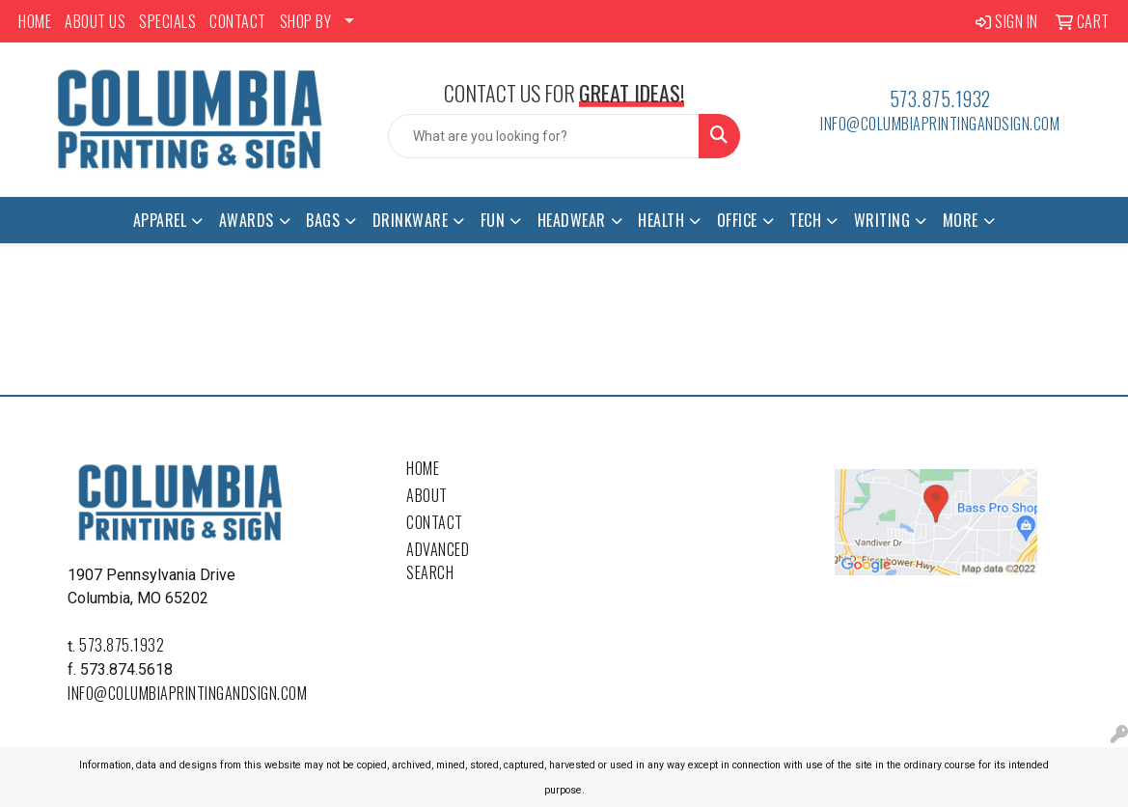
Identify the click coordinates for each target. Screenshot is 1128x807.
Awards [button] (246, 220)
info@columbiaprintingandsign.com (939, 123)
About (427, 495)
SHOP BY (306, 21)
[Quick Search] (544, 136)
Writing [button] (882, 220)
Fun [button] (493, 220)
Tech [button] (805, 220)
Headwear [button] (571, 220)
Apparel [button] (160, 220)
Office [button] (737, 220)
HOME (34, 21)
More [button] (960, 220)
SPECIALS (167, 21)
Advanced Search (437, 561)
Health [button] (661, 220)
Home (422, 468)
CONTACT (237, 21)
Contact (434, 522)
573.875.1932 (940, 98)
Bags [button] (323, 220)
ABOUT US (95, 21)
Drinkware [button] (410, 220)
